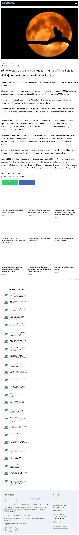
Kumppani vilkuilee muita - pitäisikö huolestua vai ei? (17, 434)
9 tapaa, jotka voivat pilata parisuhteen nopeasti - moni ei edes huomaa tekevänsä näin (18, 450)
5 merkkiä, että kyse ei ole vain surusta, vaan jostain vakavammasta (17, 349)
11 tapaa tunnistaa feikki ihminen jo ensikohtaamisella (18, 442)
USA (17, 176)
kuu (13, 176)
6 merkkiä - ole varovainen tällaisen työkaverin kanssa (17, 324)
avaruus (4, 176)
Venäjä (21, 176)
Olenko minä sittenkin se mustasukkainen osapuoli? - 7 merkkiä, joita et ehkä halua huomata (18, 357)
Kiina (9, 176)
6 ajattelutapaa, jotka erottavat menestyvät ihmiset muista (18, 309)
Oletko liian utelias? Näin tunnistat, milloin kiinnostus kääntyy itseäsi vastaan (18, 295)
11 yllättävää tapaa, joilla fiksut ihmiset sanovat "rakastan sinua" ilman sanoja (18, 402)
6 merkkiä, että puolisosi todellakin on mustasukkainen (18, 372)
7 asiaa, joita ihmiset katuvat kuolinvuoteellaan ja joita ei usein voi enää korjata (18, 334)
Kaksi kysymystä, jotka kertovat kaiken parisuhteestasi (18, 473)
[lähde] (15, 85)
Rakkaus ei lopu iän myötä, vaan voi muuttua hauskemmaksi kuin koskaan (18, 458)
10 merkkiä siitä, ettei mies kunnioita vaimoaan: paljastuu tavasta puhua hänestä (18, 365)
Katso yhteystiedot (58, 518)
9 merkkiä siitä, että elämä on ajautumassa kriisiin (18, 427)
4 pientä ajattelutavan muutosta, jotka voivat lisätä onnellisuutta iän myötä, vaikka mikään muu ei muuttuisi (18, 482)
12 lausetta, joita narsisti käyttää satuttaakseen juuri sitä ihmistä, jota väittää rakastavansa (17, 410)
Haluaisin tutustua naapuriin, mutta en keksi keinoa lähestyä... (18, 395)
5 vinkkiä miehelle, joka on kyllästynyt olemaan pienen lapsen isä (17, 387)
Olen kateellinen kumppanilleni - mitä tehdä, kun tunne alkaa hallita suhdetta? (18, 419)
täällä (12, 512)
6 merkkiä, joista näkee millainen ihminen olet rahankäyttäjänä (16, 466)
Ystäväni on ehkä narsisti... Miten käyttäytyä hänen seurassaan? (17, 317)
